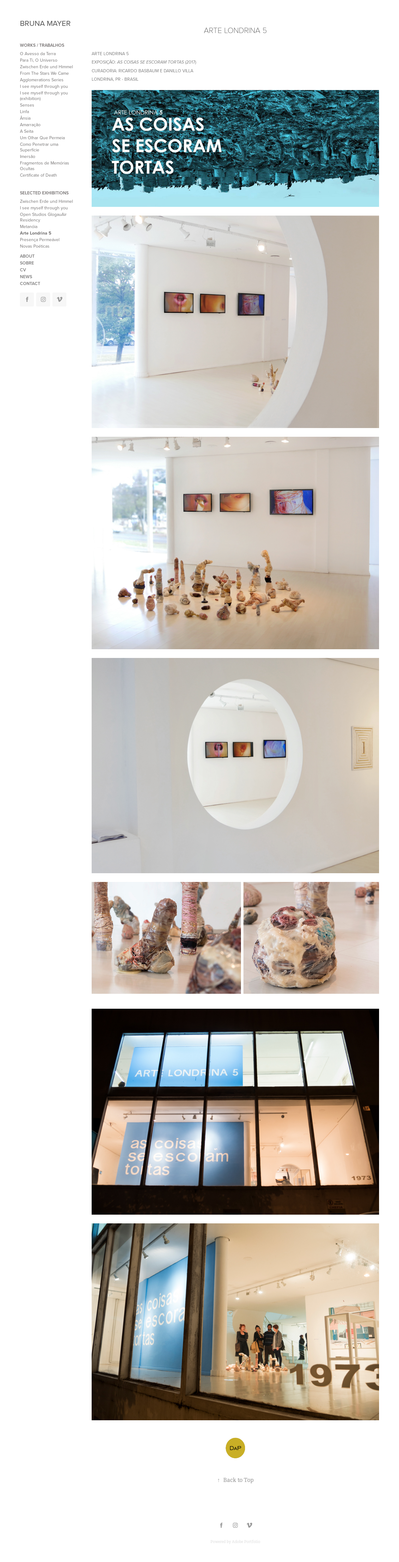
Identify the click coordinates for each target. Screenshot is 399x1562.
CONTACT (30, 283)
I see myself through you (44, 86)
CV (23, 270)
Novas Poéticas (35, 246)
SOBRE (27, 263)
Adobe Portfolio (246, 1541)
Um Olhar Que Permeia (42, 138)
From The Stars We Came (44, 73)
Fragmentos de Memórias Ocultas (44, 166)
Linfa (24, 111)
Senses (27, 105)
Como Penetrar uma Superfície (39, 147)
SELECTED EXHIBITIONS (44, 193)
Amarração (30, 124)
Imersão (27, 156)
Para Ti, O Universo (38, 60)
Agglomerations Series (42, 80)
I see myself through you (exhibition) (44, 96)
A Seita (26, 131)
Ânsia (25, 118)
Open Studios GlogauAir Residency (43, 217)
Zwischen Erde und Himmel (46, 67)
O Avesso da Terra (38, 53)
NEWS (26, 277)
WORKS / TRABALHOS (42, 45)
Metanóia (28, 226)
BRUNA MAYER (45, 23)
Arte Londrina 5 (35, 233)
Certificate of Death (38, 175)
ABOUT (27, 256)
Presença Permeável (40, 239)
